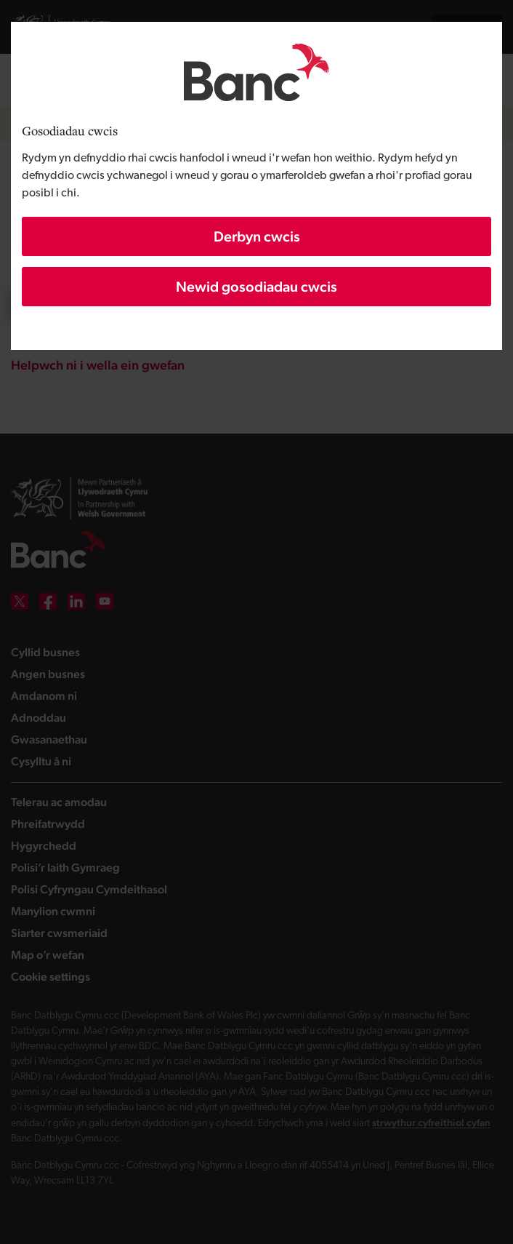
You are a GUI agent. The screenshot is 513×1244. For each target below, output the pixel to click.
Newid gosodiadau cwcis (256, 286)
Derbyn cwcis (257, 236)
